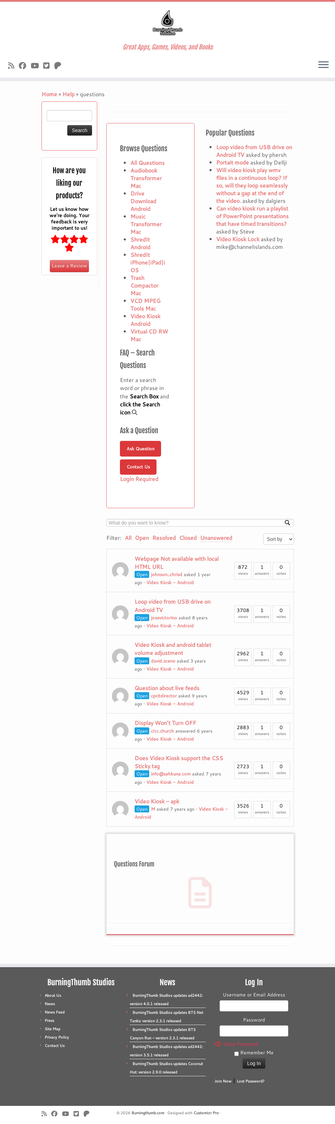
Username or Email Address (254, 994)
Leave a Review (69, 265)
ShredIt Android (140, 243)
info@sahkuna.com (171, 774)
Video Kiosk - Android (170, 582)
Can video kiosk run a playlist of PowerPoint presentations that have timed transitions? (252, 216)
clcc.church (162, 731)
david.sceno (163, 661)
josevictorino (164, 617)
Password (254, 1019)
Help (68, 94)
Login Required (139, 479)
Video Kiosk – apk (157, 801)
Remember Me (254, 1052)
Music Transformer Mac (146, 224)
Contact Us (138, 467)
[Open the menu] (323, 65)
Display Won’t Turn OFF (165, 723)
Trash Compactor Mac (144, 285)
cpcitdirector (164, 696)
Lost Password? (251, 1081)
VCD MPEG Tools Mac (145, 304)
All (128, 538)
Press (49, 1020)
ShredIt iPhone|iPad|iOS (147, 262)
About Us (53, 995)
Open (142, 538)
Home (49, 94)
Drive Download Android (143, 201)
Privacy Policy (57, 1037)
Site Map (52, 1029)
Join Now (222, 1081)
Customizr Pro (206, 1113)
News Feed (54, 1012)
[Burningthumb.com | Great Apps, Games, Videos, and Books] (167, 22)
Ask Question (140, 448)
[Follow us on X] (48, 65)
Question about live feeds (167, 688)
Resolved (164, 538)
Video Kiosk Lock (237, 239)
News (50, 1004)
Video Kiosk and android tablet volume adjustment (173, 649)
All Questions (147, 163)
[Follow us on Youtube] (37, 65)
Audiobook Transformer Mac (146, 178)
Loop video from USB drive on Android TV (254, 151)
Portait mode (232, 162)
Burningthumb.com (147, 1113)
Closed (188, 538)
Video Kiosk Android (145, 320)
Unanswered (216, 538)
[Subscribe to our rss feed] (13, 65)
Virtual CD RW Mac (149, 335)
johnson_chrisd (166, 574)
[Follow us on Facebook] (25, 65)
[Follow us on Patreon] (60, 65)
